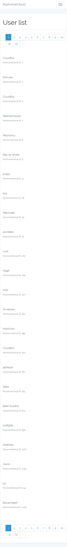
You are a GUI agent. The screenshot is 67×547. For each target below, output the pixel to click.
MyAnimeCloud (14, 4)
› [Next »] (22, 43)
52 (16, 43)
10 (62, 37)
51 (9, 43)
